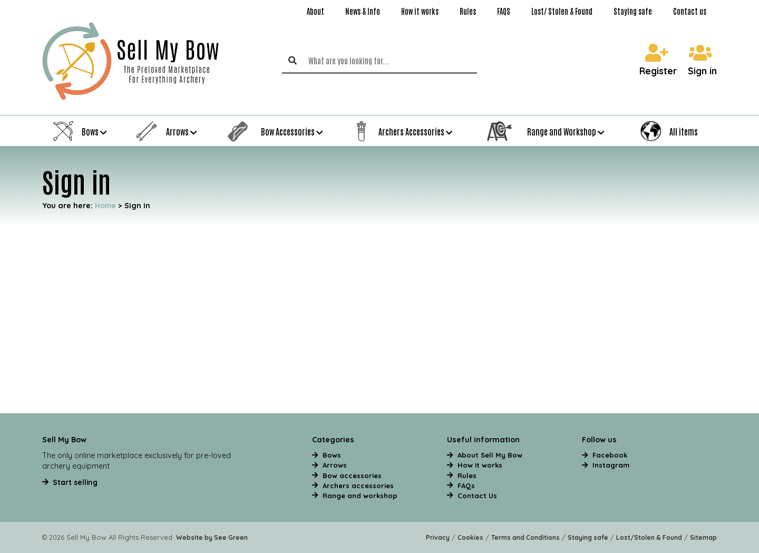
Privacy (438, 537)
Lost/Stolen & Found (649, 537)
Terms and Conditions (525, 537)
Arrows (335, 465)
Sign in (702, 60)
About (315, 11)
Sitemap (703, 537)
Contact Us (477, 495)
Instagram (610, 465)
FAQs (466, 485)
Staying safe (633, 11)
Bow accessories (352, 475)
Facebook (609, 455)
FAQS (503, 11)
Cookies (470, 537)
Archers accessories (358, 485)
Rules (468, 11)
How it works (420, 11)
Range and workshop (360, 495)
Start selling (75, 482)
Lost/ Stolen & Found (561, 11)
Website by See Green (212, 537)
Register (658, 60)
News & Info (362, 11)
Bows (332, 455)
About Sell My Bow (490, 455)
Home (105, 205)
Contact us (689, 11)
